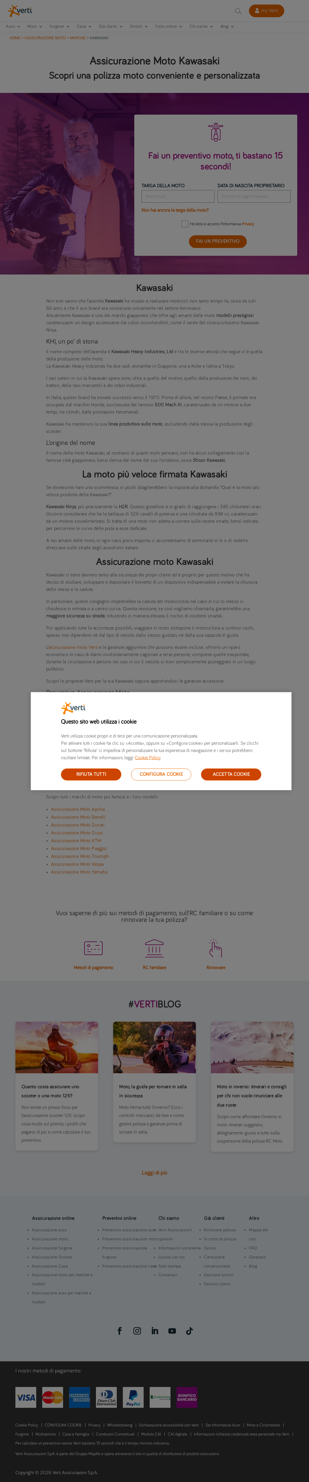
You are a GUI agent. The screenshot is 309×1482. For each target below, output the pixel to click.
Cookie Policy (147, 757)
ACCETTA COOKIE (231, 774)
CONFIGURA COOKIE (161, 774)
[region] (161, 741)
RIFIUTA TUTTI (91, 774)
